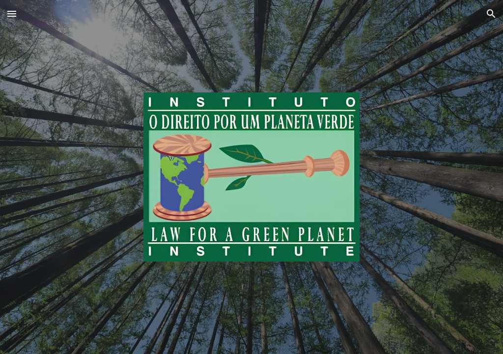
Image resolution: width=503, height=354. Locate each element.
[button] (12, 13)
